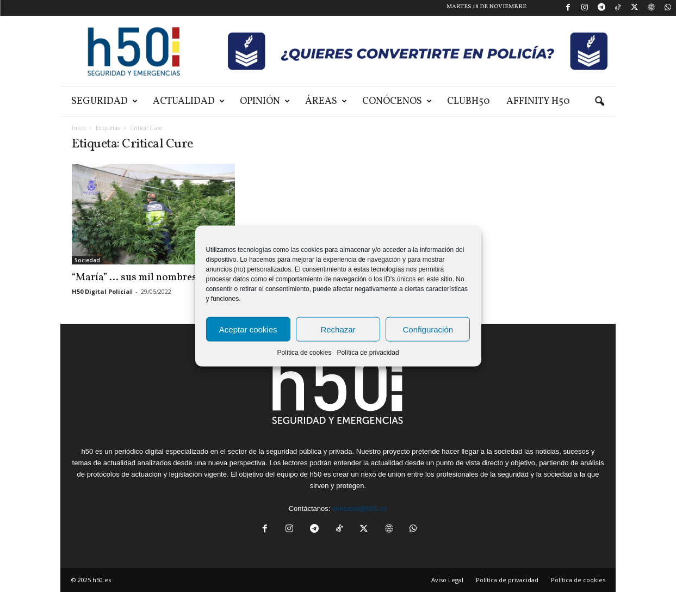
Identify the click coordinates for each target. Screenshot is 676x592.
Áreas (326, 101)
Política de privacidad (368, 352)
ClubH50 (468, 101)
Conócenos (397, 101)
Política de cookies (304, 352)
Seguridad (104, 101)
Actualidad (189, 101)
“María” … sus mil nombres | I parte (152, 277)
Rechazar (337, 329)
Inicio (78, 128)
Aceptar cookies (248, 329)
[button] (599, 102)
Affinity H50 (538, 101)
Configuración (428, 329)
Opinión (265, 101)
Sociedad (87, 260)
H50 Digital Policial (102, 291)
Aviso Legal (447, 580)
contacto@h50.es (359, 508)
